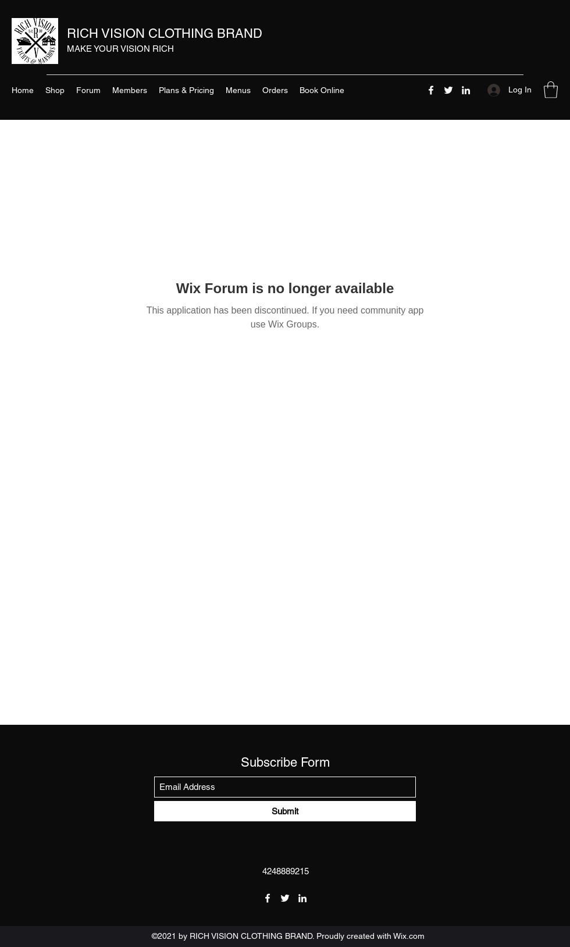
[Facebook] (431, 90)
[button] (551, 89)
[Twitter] (448, 90)
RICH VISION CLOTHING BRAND (164, 33)
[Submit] (285, 811)
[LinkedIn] (466, 90)
